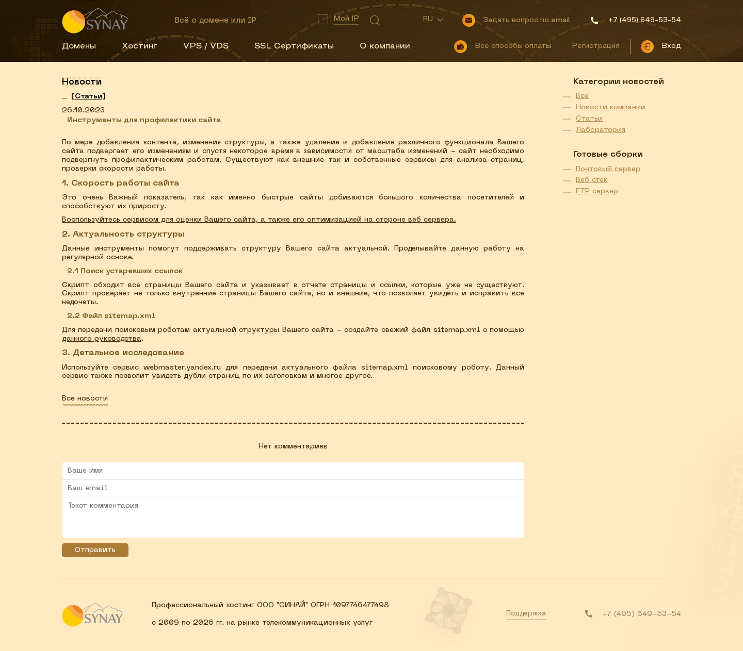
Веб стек (591, 180)
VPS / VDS (206, 46)
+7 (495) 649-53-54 (642, 614)
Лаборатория (600, 130)
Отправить (95, 550)
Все (582, 96)
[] (88, 96)
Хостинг (139, 46)
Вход (671, 46)
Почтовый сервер (608, 169)
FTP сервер (597, 191)
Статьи (589, 118)
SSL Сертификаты (294, 46)
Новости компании (610, 107)
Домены (79, 46)
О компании (385, 46)
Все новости (85, 398)
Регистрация (596, 46)
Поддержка (526, 613)
